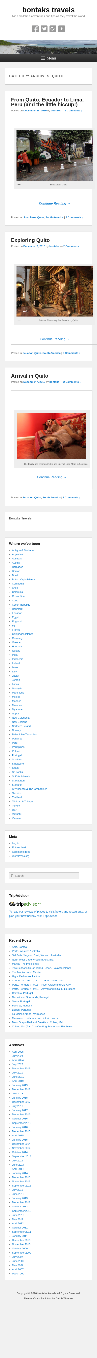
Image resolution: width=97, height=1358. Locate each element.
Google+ (52, 28)
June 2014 (18, 1164)
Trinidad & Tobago (22, 801)
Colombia (17, 591)
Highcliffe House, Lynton (26, 976)
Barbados (17, 566)
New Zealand (19, 721)
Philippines (18, 746)
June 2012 (18, 1215)
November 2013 (21, 1181)
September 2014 (21, 1156)
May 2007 (17, 1265)
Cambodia (18, 583)
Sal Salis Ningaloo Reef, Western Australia (36, 955)
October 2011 (20, 1227)
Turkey (16, 805)
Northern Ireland (21, 726)
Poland (16, 751)
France (16, 629)
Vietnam (16, 818)
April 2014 (18, 1168)
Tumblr (61, 28)
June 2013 (18, 1193)
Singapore (18, 763)
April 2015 (18, 1135)
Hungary (17, 646)
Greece (16, 642)
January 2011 (20, 1235)
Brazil (15, 575)
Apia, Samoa (19, 946)
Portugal (16, 755)
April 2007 (18, 1269)
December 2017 (21, 1101)
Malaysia (17, 688)
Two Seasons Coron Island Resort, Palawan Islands (41, 967)
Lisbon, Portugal (21, 1009)
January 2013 (20, 1198)
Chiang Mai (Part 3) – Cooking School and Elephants (42, 1026)
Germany (17, 638)
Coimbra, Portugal (22, 993)
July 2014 (17, 1160)
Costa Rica (18, 596)
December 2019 (21, 1068)
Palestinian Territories (24, 734)
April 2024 (18, 1060)
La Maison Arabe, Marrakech (28, 1013)
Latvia (15, 684)
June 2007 (18, 1261)
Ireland (16, 663)
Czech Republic (21, 604)
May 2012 (17, 1219)
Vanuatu (16, 813)
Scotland (17, 759)
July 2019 (17, 1072)
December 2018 (21, 1089)
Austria (16, 562)
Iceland (16, 650)
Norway (16, 730)
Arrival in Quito (29, 376)
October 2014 (20, 1152)
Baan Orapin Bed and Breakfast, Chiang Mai (37, 1022)
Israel (15, 667)
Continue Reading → (54, 203)
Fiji (13, 625)
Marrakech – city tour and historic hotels (35, 1018)
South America (54, 217)
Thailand (17, 797)
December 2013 (21, 1177)
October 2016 (20, 1118)
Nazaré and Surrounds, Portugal (30, 997)
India (14, 654)
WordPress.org (20, 855)
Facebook (35, 28)
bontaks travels (48, 10)
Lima (25, 217)
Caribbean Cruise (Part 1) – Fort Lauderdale (37, 980)
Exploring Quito (30, 240)
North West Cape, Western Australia (32, 959)
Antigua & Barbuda (23, 550)
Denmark (17, 608)
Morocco (17, 705)
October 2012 (20, 1206)
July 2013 (17, 1189)
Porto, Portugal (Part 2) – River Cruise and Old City (41, 984)
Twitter (44, 28)
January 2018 (20, 1097)
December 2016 (21, 1114)
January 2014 (20, 1173)
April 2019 (18, 1080)
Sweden (16, 793)
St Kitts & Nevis (21, 776)
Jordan (16, 679)
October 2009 (20, 1248)
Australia (17, 558)
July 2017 (17, 1106)
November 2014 (21, 1148)
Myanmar (17, 709)
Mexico (16, 696)
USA (14, 809)
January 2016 (20, 1127)
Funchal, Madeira (22, 1005)
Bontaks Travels (20, 518)
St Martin (17, 784)
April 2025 (18, 1051)
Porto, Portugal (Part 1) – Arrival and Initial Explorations (43, 988)
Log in (15, 843)
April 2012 (18, 1223)
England (16, 621)
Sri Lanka (17, 772)
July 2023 (17, 1064)
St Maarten (18, 780)
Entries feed (19, 847)
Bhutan (16, 571)
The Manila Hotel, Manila (26, 972)
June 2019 (18, 1076)
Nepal (15, 713)
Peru (33, 217)
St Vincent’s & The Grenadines (29, 788)
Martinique (18, 692)
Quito (40, 217)
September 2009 (21, 1252)
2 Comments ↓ (73, 110)
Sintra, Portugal (21, 1001)
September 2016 (21, 1122)
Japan (15, 675)
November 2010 (21, 1244)
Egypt (15, 617)
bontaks (56, 110)
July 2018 (17, 1093)
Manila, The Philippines (25, 963)
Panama (16, 738)
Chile (15, 587)
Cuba (15, 600)
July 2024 (17, 1055)
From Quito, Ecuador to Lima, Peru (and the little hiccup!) (47, 102)
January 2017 (20, 1110)
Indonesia (17, 659)
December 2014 (21, 1143)
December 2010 (21, 1240)
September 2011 (21, 1231)
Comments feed (21, 851)
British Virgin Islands (23, 579)
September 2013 (21, 1185)
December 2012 (21, 1202)
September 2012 (21, 1210)
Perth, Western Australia (26, 951)
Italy (14, 671)
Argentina (17, 554)
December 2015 (21, 1131)
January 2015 (20, 1139)
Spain (15, 767)
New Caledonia (20, 717)
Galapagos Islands (22, 633)
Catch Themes (64, 1298)
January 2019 (20, 1085)
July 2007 (17, 1256)
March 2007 (19, 1273)
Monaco (16, 700)
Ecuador (27, 353)
